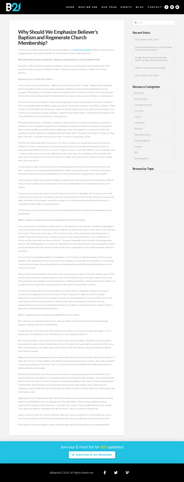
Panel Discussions (142, 134)
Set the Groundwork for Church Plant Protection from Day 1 (153, 48)
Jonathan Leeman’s (82, 49)
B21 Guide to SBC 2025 (146, 39)
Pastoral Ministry (142, 140)
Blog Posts (139, 92)
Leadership (139, 122)
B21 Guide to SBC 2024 (146, 75)
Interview (139, 110)
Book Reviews (141, 99)
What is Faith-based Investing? (150, 67)
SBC (136, 152)
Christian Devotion (143, 104)
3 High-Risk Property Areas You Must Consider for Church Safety (151, 59)
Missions (138, 128)
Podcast (138, 146)
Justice (137, 116)
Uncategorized (141, 158)
